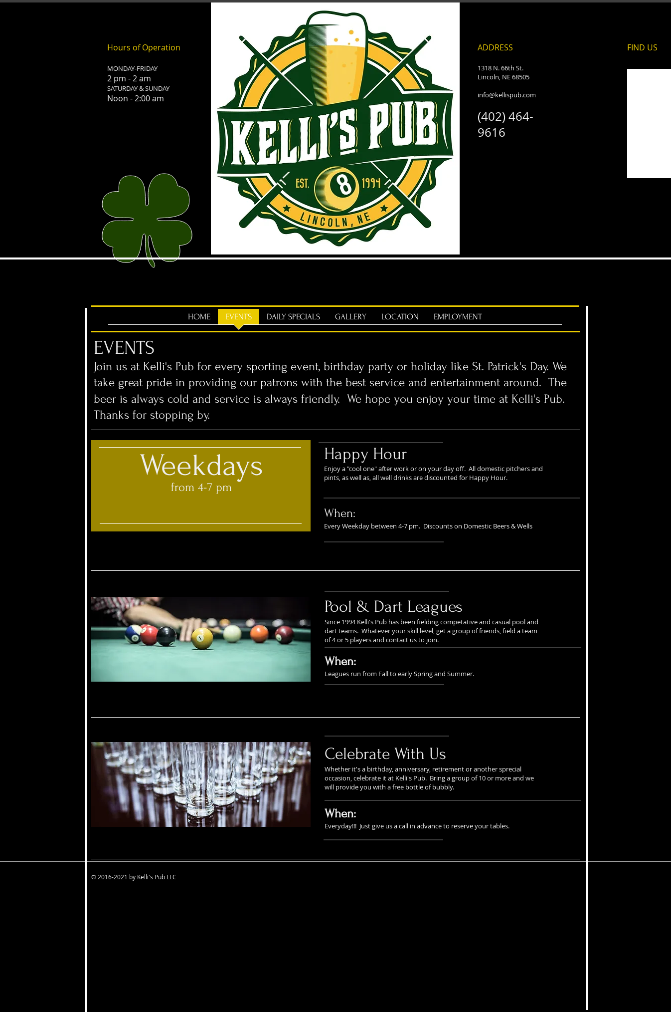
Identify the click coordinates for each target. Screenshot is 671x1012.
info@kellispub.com (507, 94)
